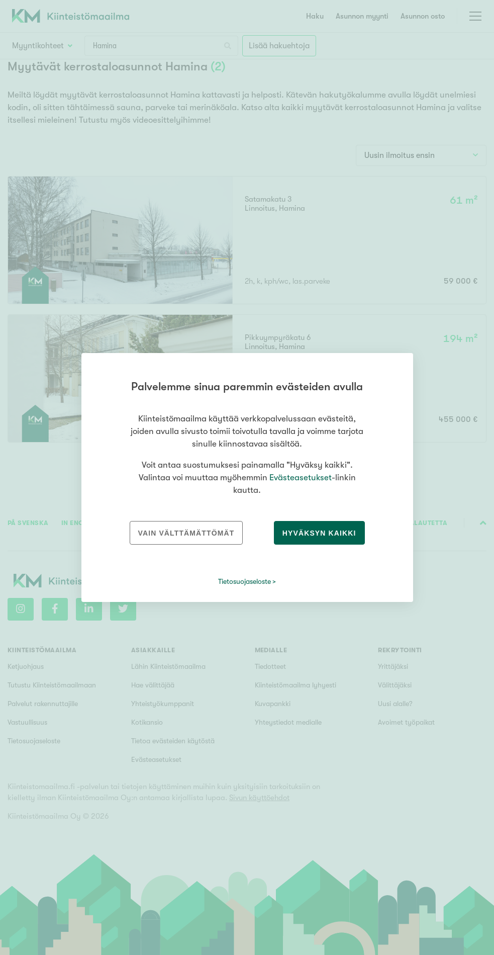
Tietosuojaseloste (244, 581)
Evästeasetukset (300, 477)
